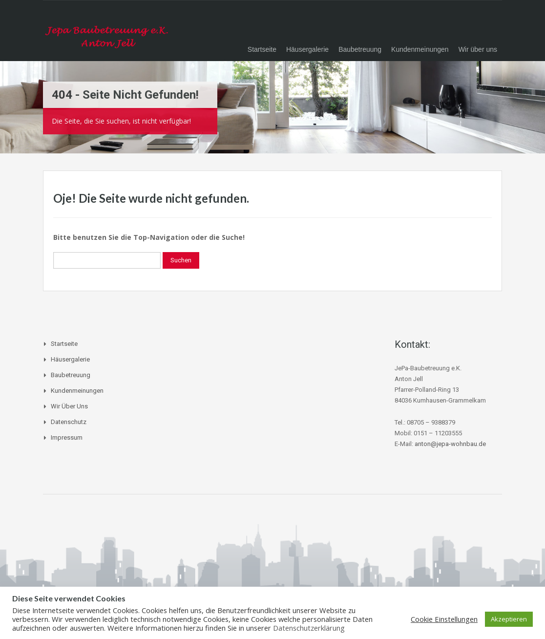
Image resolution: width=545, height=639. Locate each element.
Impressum (67, 437)
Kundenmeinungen (420, 49)
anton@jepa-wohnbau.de (450, 443)
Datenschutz (68, 422)
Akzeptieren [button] (509, 619)
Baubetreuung (359, 49)
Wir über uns (478, 49)
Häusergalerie (307, 49)
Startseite (262, 49)
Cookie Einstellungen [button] (444, 619)
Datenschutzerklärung (309, 628)
